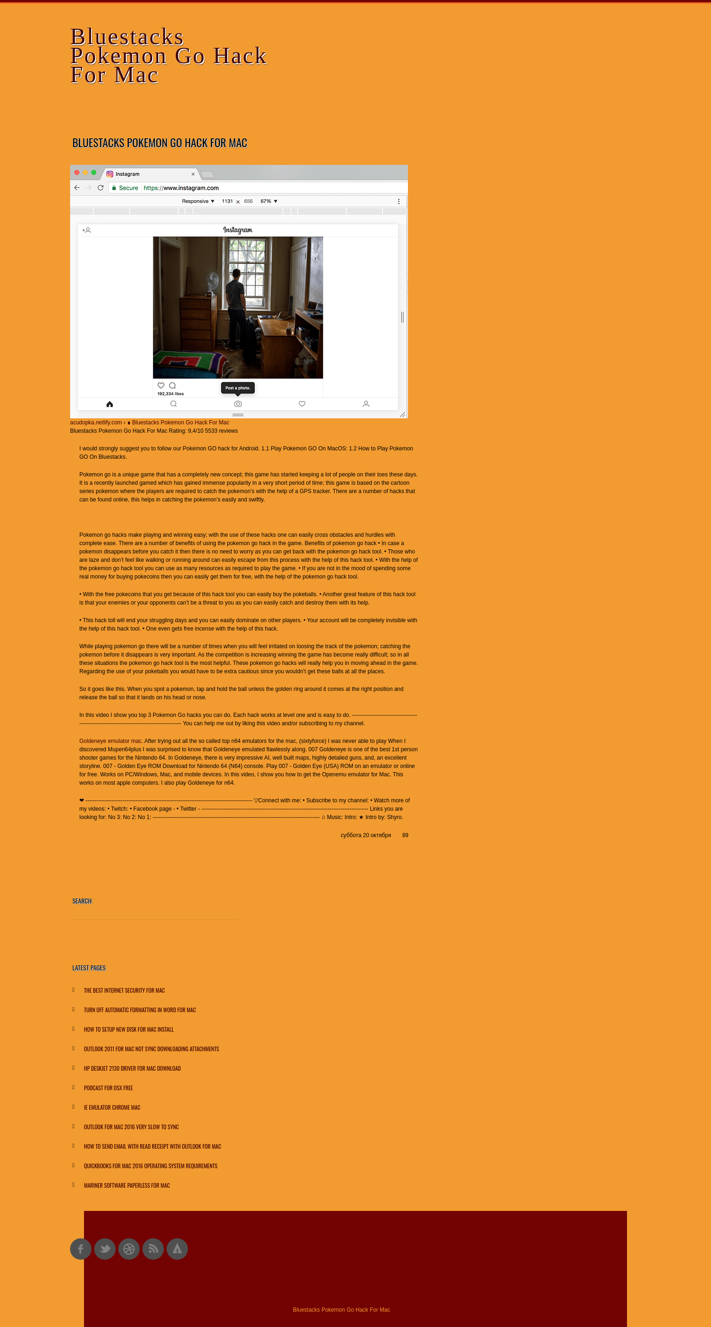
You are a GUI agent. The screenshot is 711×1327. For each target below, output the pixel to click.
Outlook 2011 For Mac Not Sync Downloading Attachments (151, 1049)
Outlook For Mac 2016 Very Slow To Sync (131, 1127)
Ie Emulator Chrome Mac (112, 1107)
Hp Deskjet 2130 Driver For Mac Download (132, 1068)
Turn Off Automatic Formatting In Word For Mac (140, 1010)
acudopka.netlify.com (96, 422)
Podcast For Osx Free (108, 1088)
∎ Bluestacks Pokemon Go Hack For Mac (178, 422)
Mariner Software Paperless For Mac (127, 1185)
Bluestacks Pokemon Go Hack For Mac (169, 55)
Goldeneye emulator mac (110, 741)
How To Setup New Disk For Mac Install (129, 1029)
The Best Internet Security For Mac (124, 990)
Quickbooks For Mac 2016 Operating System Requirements (150, 1166)
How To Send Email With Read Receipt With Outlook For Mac (152, 1146)
